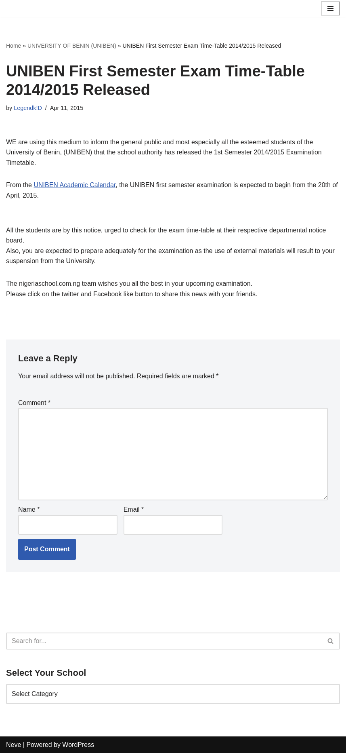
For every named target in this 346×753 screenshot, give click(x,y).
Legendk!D (28, 108)
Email (134, 509)
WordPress (78, 744)
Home (13, 45)
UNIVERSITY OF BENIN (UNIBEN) (71, 45)
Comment (34, 402)
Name (29, 509)
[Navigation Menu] (330, 8)
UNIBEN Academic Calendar (74, 184)
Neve (13, 744)
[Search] (164, 641)
